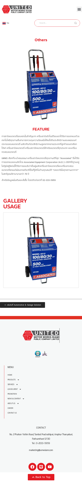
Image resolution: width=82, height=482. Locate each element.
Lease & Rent (14, 389)
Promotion (12, 394)
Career (10, 408)
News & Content (16, 398)
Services (13, 384)
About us (13, 403)
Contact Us (12, 413)
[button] (79, 9)
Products (13, 379)
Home (10, 375)
